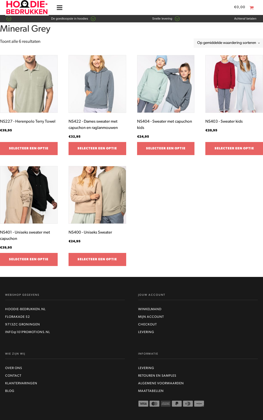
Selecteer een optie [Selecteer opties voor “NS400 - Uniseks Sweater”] (97, 259)
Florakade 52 (17, 317)
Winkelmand (150, 309)
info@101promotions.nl (27, 332)
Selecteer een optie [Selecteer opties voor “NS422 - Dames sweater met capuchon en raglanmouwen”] (97, 148)
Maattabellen (151, 391)
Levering (146, 332)
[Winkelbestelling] (228, 43)
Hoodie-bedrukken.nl (25, 309)
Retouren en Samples (157, 375)
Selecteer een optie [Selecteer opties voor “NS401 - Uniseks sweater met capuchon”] (28, 259)
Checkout (147, 324)
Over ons (13, 368)
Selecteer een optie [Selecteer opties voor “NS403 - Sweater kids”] (234, 148)
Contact (13, 375)
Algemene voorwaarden (161, 383)
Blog (9, 391)
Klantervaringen (21, 383)
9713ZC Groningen (22, 324)
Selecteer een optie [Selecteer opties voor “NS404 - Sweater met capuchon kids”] (165, 148)
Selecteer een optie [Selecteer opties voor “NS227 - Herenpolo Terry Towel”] (28, 148)
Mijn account (151, 317)
